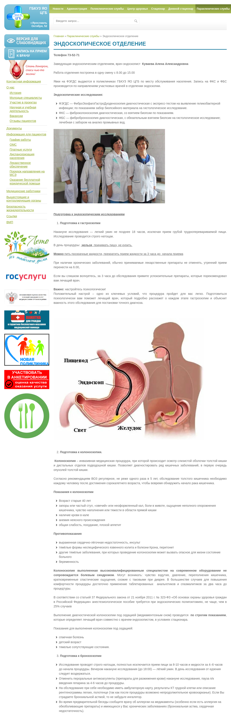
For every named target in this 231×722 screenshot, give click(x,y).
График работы (20, 139)
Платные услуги (21, 149)
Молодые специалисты (26, 97)
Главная (59, 36)
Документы (14, 128)
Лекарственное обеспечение (20, 164)
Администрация (77, 8)
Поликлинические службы (107, 8)
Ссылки (11, 216)
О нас (10, 87)
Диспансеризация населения (22, 156)
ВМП (9, 222)
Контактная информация (23, 81)
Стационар (158, 8)
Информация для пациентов (26, 134)
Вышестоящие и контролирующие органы (23, 198)
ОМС (13, 144)
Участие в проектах (23, 102)
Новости (58, 8)
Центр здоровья (137, 8)
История (15, 92)
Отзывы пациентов (23, 121)
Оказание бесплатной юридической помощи (25, 181)
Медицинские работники (23, 191)
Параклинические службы (83, 36)
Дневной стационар (180, 8)
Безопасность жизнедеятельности (20, 208)
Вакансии (16, 116)
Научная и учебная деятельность (23, 109)
